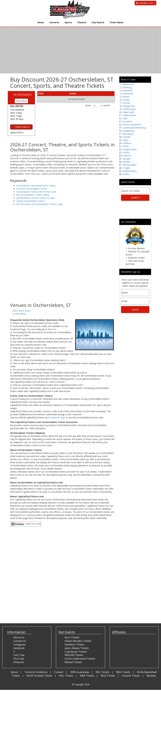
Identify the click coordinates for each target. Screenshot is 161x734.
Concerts (54, 22)
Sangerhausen (130, 149)
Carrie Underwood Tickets (80, 658)
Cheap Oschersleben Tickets (30, 201)
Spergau (127, 158)
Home (40, 22)
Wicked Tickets (73, 662)
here (54, 329)
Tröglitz (126, 167)
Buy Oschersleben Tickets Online (32, 194)
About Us (18, 637)
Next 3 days (16, 112)
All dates (16, 105)
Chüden (126, 99)
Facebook (18, 648)
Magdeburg (128, 130)
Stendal (126, 161)
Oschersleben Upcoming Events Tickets (36, 185)
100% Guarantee (79, 672)
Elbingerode (128, 106)
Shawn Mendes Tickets (78, 641)
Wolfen (126, 174)
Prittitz (126, 146)
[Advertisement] (62, 277)
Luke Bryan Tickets (76, 651)
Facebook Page (57, 417)
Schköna (127, 155)
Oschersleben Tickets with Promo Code (36, 191)
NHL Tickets (66, 675)
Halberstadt (128, 112)
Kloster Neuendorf (132, 124)
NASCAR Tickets (74, 655)
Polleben (127, 143)
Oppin (125, 140)
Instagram (19, 644)
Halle (125, 118)
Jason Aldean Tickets (77, 648)
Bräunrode (128, 93)
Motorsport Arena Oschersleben (21, 312)
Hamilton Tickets (74, 644)
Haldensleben (129, 115)
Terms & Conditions (36, 672)
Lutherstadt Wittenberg (134, 127)
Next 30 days (16, 119)
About (14, 672)
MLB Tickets (108, 675)
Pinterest (18, 662)
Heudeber (127, 121)
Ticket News (116, 22)
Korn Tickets (72, 637)
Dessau (126, 102)
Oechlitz (127, 136)
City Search (98, 22)
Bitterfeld (127, 90)
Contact (58, 672)
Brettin (126, 96)
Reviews (151, 675)
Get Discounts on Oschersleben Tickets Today (39, 204)
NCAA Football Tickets (39, 675)
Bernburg (127, 87)
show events (97, 105)
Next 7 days (16, 115)
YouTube (18, 658)
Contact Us (19, 641)
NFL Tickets (102, 672)
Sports (68, 22)
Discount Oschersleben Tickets (31, 188)
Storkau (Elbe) (130, 164)
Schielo (126, 152)
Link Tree (18, 655)
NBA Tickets (123, 672)
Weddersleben (130, 171)
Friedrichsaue (129, 109)
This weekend (17, 109)
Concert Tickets (131, 675)
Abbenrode (128, 84)
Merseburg (128, 133)
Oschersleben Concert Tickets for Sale (35, 197)
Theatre (81, 22)
